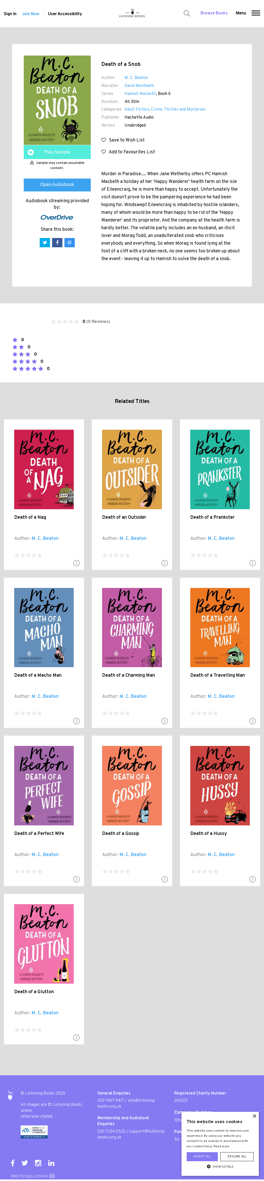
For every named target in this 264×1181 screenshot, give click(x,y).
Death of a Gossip (120, 834)
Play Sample (57, 152)
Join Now (30, 14)
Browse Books (214, 13)
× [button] (254, 1116)
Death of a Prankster (212, 518)
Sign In (10, 14)
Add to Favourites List (128, 152)
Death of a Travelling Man (217, 675)
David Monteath (139, 86)
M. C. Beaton (136, 78)
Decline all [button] (237, 1156)
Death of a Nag (30, 518)
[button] (256, 14)
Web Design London (29, 1176)
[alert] (220, 1144)
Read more (221, 1146)
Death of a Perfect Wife (39, 834)
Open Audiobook (57, 185)
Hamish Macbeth (140, 93)
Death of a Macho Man (38, 675)
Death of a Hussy (208, 834)
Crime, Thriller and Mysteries (178, 109)
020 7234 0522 (111, 1131)
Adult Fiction (137, 109)
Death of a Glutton (34, 992)
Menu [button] (241, 13)
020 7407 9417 (110, 1100)
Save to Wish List (123, 140)
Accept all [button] (202, 1156)
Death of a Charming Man (128, 675)
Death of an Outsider (124, 518)
